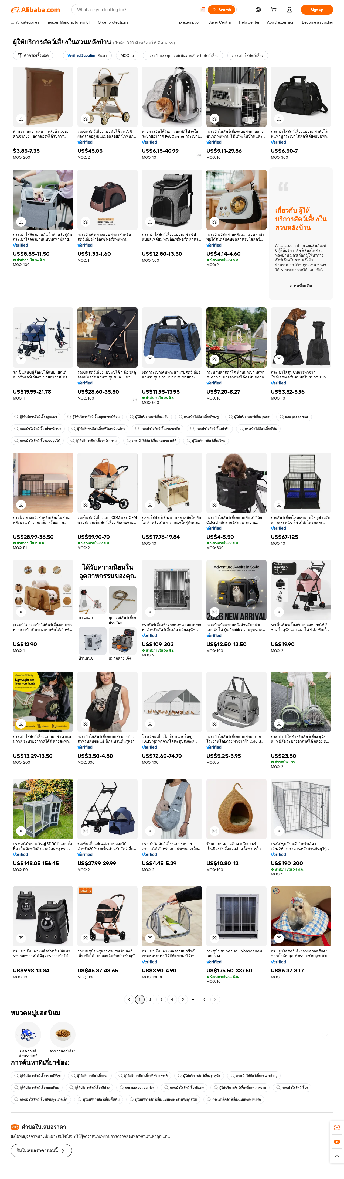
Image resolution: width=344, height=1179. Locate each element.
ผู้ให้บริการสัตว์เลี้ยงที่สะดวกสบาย (240, 1087)
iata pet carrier (294, 417)
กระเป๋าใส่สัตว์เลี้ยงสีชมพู (199, 417)
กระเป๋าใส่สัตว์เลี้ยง (292, 1087)
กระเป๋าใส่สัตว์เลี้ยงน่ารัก (209, 429)
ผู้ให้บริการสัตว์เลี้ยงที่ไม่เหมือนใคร (98, 429)
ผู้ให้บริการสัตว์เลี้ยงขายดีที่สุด (37, 1076)
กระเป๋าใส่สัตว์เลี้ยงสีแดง (184, 1087)
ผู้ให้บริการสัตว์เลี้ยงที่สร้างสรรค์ (143, 1076)
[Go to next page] (215, 999)
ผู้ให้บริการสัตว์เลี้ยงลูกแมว (35, 417)
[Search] (221, 9)
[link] (337, 1128)
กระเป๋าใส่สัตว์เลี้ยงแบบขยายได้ (151, 441)
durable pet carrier (137, 1087)
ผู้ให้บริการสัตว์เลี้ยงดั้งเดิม (99, 1099)
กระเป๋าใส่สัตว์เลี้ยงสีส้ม (258, 429)
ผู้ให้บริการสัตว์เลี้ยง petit (249, 417)
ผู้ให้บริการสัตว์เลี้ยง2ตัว (149, 417)
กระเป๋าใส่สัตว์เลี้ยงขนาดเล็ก (157, 429)
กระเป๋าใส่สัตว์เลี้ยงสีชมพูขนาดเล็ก (40, 1099)
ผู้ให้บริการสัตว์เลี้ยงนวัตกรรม (93, 441)
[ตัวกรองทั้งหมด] (33, 55)
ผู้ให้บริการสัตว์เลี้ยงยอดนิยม (36, 1087)
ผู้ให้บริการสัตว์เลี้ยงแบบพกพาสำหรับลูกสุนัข (163, 1099)
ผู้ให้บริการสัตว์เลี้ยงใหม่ (206, 441)
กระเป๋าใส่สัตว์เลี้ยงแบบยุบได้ (37, 441)
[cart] (275, 10)
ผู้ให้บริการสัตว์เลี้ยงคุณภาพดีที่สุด (93, 417)
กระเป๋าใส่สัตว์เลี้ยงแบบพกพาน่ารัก (234, 1099)
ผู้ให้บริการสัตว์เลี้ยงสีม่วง (89, 1087)
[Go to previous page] (129, 999)
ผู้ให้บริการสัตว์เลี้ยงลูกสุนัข (199, 1076)
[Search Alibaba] (136, 10)
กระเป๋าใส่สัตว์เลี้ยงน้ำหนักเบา (37, 429)
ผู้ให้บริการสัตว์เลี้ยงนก (89, 1076)
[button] (202, 9)
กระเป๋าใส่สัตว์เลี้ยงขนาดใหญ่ (254, 1076)
